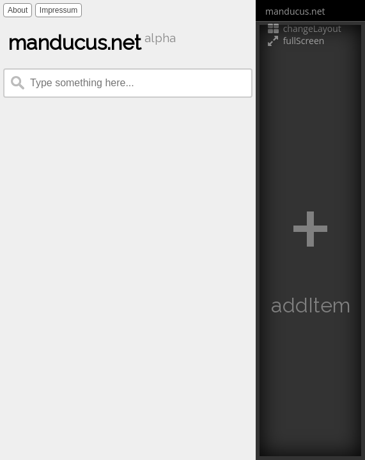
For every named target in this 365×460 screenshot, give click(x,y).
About (17, 10)
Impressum (58, 10)
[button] (310, 240)
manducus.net (295, 11)
